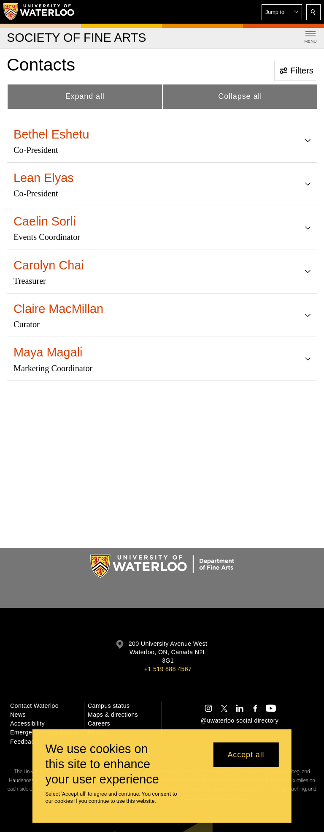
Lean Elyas (44, 178)
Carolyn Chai (49, 265)
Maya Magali (48, 352)
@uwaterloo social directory (239, 720)
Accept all (245, 754)
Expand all (85, 96)
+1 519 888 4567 (168, 669)
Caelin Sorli (45, 221)
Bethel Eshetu (51, 134)
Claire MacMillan (58, 308)
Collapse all (240, 96)
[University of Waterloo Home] (39, 11)
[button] (282, 12)
